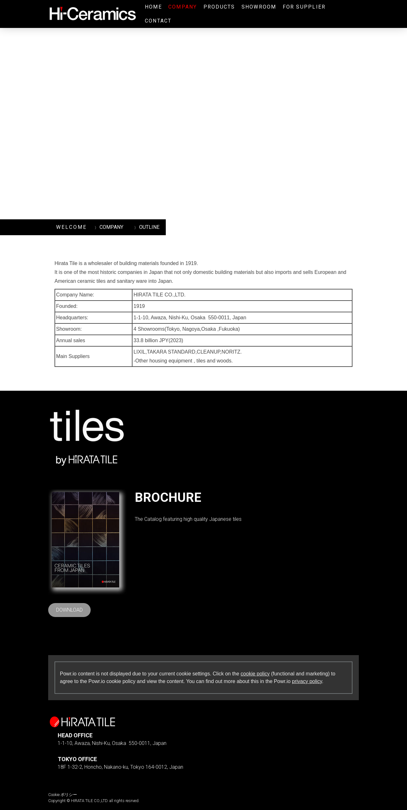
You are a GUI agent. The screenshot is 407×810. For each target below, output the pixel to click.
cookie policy (255, 673)
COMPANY (182, 7)
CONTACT (158, 21)
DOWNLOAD (69, 610)
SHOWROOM (259, 7)
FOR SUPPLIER (304, 7)
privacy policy (307, 681)
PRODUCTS (219, 7)
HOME (153, 7)
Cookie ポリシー (62, 794)
